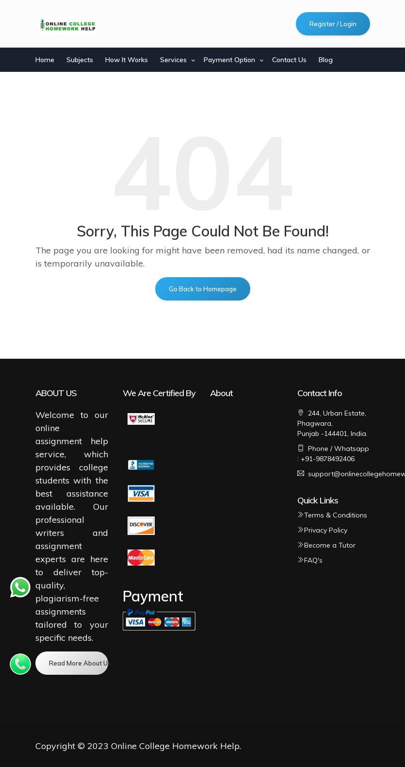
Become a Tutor (326, 545)
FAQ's (310, 560)
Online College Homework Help (175, 745)
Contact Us (289, 59)
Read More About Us (78, 663)
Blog (326, 59)
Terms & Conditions (332, 515)
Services (173, 59)
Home (44, 59)
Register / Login (332, 24)
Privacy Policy (322, 530)
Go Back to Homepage (203, 289)
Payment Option (229, 59)
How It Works (126, 59)
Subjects (79, 59)
